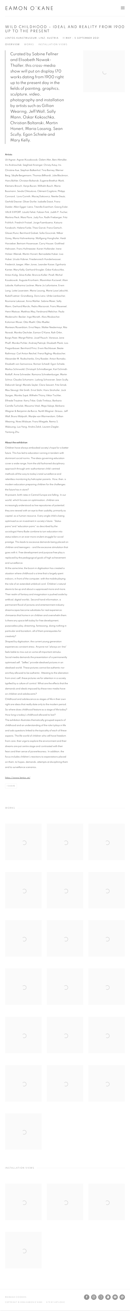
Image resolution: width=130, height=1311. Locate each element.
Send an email (122, 1297)
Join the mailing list (115, 1297)
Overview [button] (12, 44)
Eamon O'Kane (29, 8)
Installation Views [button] (53, 44)
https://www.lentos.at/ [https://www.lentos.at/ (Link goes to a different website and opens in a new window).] (17, 778)
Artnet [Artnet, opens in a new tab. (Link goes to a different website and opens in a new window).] (108, 1297)
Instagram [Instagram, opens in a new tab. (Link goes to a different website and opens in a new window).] (93, 1297)
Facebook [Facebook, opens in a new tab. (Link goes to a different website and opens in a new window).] (86, 1297)
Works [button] (29, 44)
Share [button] (11, 786)
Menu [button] (122, 8)
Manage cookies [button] (15, 1297)
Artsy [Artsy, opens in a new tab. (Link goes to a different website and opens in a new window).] (101, 1297)
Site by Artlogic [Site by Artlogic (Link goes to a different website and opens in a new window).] (55, 1302)
